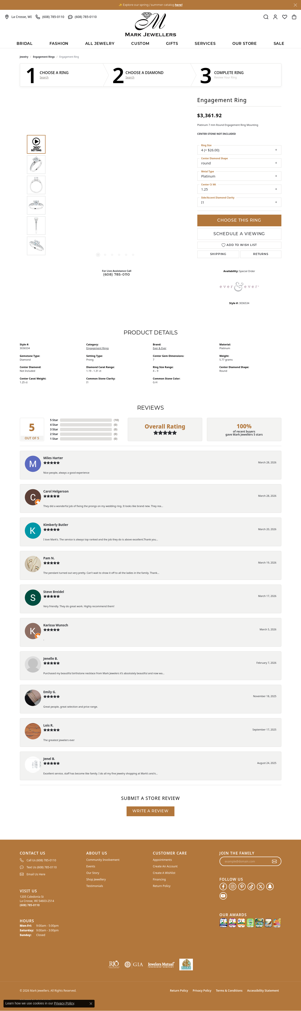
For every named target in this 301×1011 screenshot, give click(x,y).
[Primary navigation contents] (150, 43)
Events (90, 866)
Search (44, 77)
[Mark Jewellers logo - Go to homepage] (150, 24)
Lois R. (48, 725)
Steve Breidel (53, 591)
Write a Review (150, 811)
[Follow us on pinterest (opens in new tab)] (242, 886)
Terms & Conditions (229, 991)
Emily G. (49, 692)
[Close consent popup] (90, 1003)
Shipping (218, 254)
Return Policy (162, 886)
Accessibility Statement (263, 991)
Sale (279, 44)
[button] (266, 16)
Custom (140, 44)
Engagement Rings (44, 56)
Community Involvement (103, 860)
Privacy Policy (202, 991)
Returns (261, 254)
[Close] (295, 5)
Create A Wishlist (164, 873)
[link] (18, 16)
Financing (159, 879)
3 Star (54, 429)
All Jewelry (100, 44)
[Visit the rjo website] (114, 964)
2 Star (54, 434)
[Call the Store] (30, 905)
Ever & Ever (159, 348)
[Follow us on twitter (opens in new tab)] (260, 886)
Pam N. (49, 558)
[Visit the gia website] (133, 964)
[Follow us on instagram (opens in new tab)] (232, 886)
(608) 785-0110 (116, 275)
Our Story (92, 873)
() (116, 420)
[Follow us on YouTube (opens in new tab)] (223, 896)
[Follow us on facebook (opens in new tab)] (223, 886)
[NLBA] (186, 964)
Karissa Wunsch (55, 625)
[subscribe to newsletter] (274, 861)
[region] (116, 195)
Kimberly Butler (55, 524)
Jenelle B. (50, 658)
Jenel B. (49, 758)
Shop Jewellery (96, 879)
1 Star (54, 439)
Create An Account (165, 866)
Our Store (244, 44)
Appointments (162, 860)
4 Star (54, 425)
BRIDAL (25, 44)
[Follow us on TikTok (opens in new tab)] (251, 886)
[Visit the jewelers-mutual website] (161, 964)
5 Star (54, 420)
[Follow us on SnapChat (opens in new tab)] (270, 886)
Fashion (59, 44)
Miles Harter (53, 458)
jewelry (24, 56)
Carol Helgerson (56, 491)
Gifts (172, 44)
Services (205, 44)
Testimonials (94, 886)
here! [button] (178, 5)
